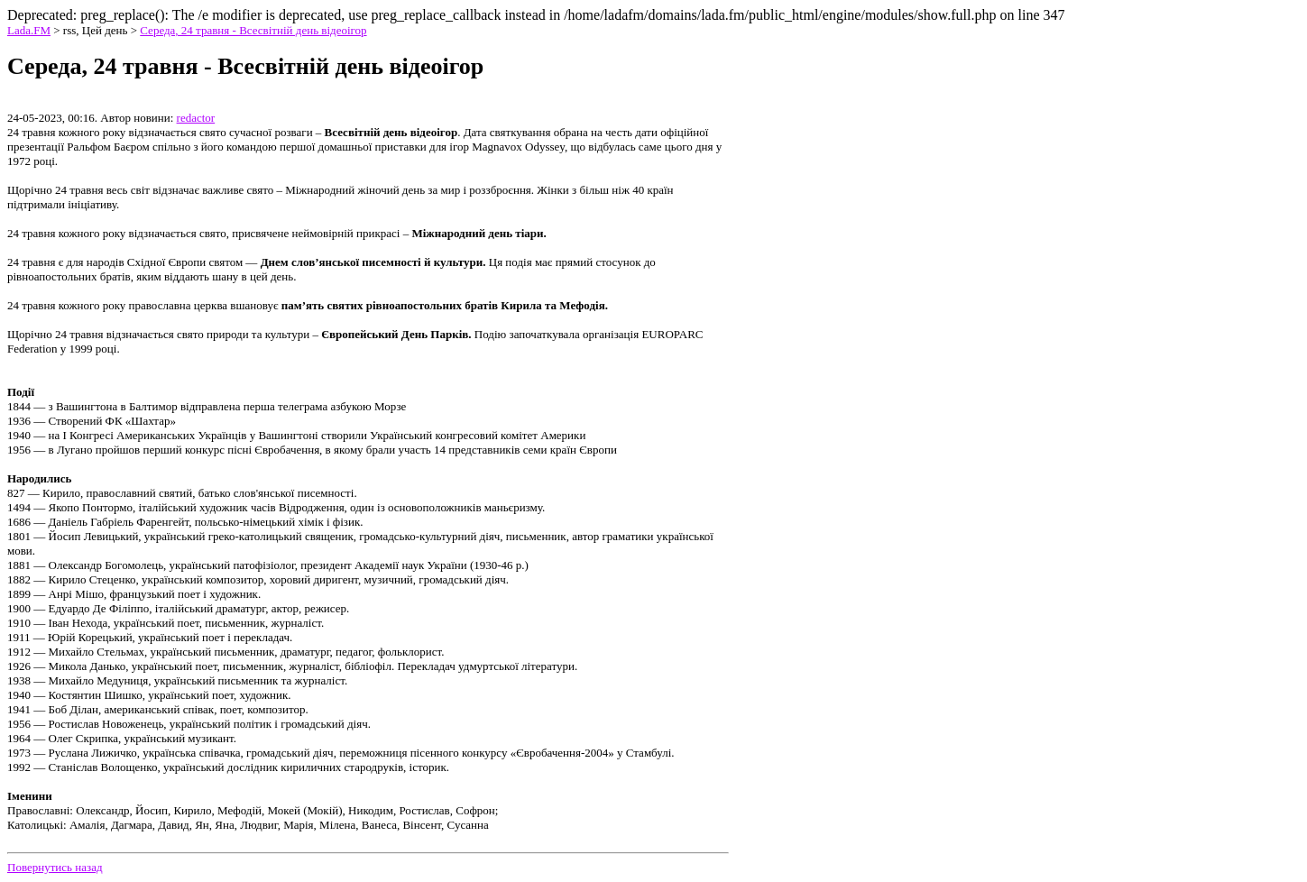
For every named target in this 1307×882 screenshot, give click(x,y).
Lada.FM (29, 30)
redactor (196, 117)
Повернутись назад (55, 867)
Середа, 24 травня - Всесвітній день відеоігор (253, 30)
